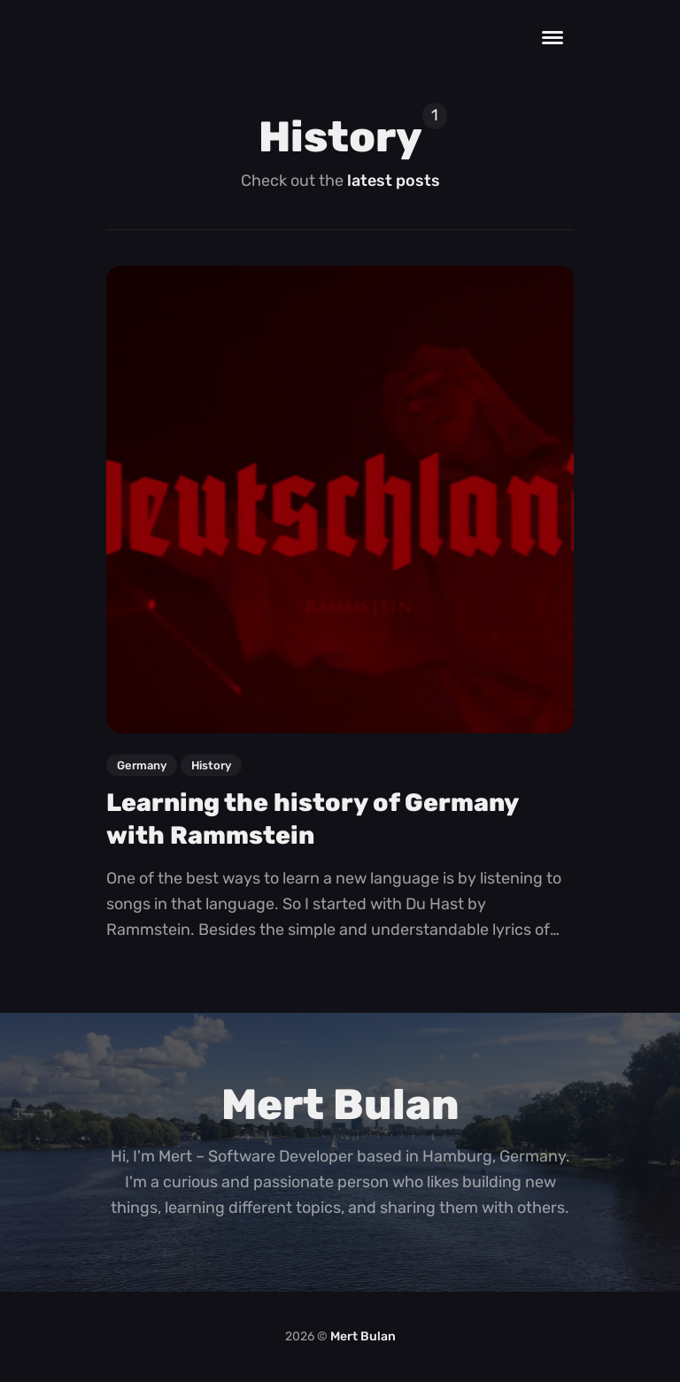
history (211, 765)
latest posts (393, 180)
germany (141, 765)
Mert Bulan (363, 1336)
